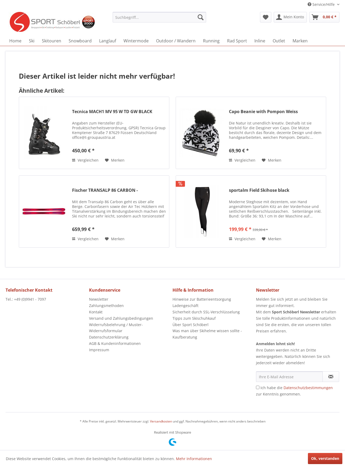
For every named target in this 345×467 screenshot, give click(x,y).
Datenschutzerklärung (109, 337)
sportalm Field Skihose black (259, 190)
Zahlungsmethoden (106, 305)
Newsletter (98, 299)
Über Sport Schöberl (190, 324)
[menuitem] (159, 17)
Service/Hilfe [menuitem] (322, 4)
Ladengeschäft (185, 305)
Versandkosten (161, 421)
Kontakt (96, 311)
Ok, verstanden (325, 458)
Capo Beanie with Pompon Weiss (263, 111)
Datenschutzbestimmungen (308, 387)
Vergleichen (85, 160)
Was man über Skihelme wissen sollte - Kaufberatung (207, 334)
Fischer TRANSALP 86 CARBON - (105, 190)
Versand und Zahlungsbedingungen (121, 318)
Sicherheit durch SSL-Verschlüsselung (206, 311)
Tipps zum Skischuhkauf (194, 318)
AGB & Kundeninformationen (115, 343)
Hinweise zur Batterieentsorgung (201, 299)
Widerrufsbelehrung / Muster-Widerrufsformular (116, 327)
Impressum (99, 349)
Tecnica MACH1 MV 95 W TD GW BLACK (112, 111)
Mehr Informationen (194, 458)
